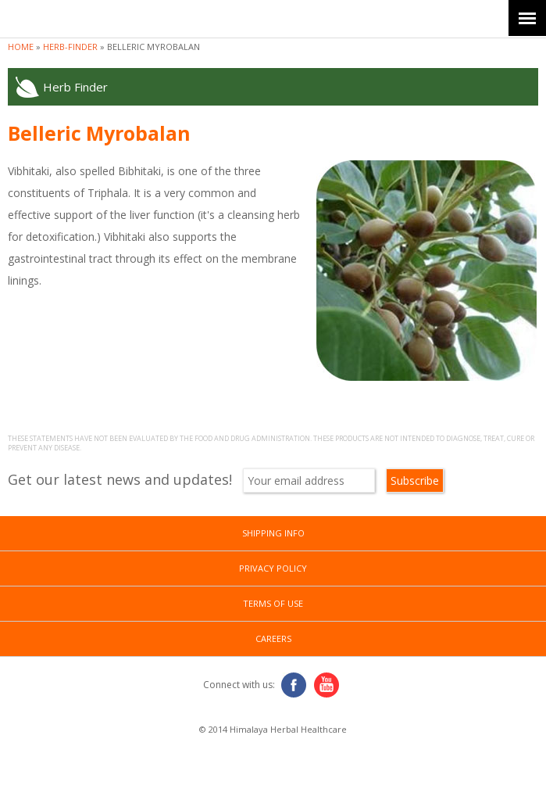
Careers (273, 638)
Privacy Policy (273, 568)
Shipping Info (273, 533)
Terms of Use (273, 603)
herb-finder (70, 46)
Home (21, 46)
